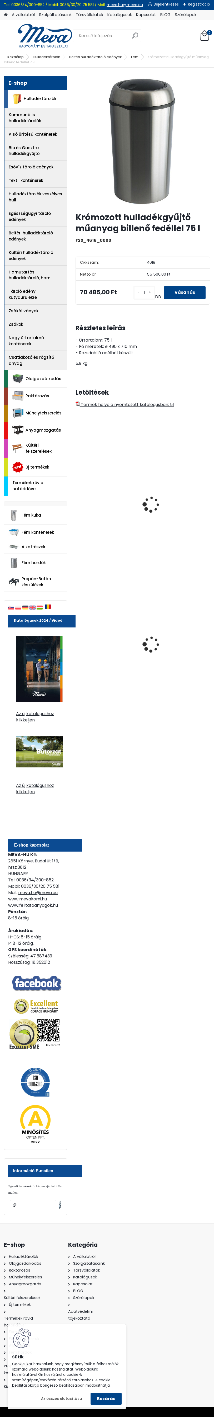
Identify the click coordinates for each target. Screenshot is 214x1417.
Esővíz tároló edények (31, 167)
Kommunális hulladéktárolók (25, 118)
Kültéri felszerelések (32, 448)
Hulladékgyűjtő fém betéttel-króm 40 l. (168, 509)
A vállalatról (23, 14)
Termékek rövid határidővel (27, 486)
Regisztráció (199, 4)
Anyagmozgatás (36, 430)
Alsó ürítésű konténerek (33, 134)
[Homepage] (6, 15)
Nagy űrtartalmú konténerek (26, 341)
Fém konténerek (31, 532)
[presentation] (78, 498)
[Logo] (40, 36)
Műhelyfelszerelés (37, 413)
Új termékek (30, 467)
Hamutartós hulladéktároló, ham (30, 275)
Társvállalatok (89, 14)
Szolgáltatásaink (55, 14)
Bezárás (106, 1399)
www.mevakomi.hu (27, 899)
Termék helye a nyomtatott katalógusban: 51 (125, 405)
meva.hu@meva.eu (125, 4)
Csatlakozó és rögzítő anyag (31, 360)
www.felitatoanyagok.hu (33, 905)
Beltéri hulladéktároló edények (95, 56)
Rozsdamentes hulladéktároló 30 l (98, 509)
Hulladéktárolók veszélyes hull (35, 197)
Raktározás (30, 396)
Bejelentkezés (166, 4)
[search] (135, 37)
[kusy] (144, 292)
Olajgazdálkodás (36, 379)
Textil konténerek (26, 180)
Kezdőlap (15, 56)
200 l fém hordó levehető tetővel (173, 646)
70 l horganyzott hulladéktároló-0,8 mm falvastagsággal (103, 647)
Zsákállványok (23, 311)
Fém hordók (27, 563)
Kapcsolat (146, 14)
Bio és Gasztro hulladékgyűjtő (24, 151)
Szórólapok (185, 14)
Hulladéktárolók (46, 56)
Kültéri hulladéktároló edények (31, 255)
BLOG (165, 14)
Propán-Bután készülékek (29, 582)
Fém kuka (24, 515)
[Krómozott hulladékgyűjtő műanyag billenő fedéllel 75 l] (142, 142)
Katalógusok (119, 14)
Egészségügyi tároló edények (30, 216)
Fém (134, 56)
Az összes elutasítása (61, 1398)
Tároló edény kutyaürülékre (23, 294)
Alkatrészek (26, 547)
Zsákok (16, 324)
